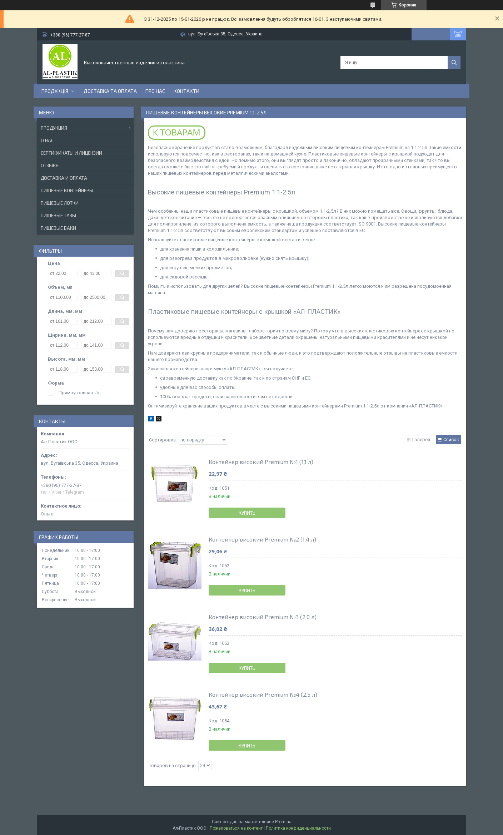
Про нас (155, 91)
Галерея (421, 439)
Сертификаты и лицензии (71, 153)
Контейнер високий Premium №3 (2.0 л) (263, 616)
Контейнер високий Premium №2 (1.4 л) (262, 539)
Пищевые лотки (60, 203)
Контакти (186, 91)
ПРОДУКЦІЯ (54, 91)
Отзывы (50, 165)
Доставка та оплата (110, 91)
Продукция (54, 128)
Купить (247, 513)
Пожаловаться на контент (236, 828)
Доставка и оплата (64, 178)
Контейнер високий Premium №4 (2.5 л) (263, 694)
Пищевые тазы (58, 215)
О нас (47, 140)
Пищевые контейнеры (67, 190)
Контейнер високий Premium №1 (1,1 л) (261, 461)
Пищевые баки (58, 228)
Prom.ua (283, 821)
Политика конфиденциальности (298, 828)
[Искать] (454, 62)
